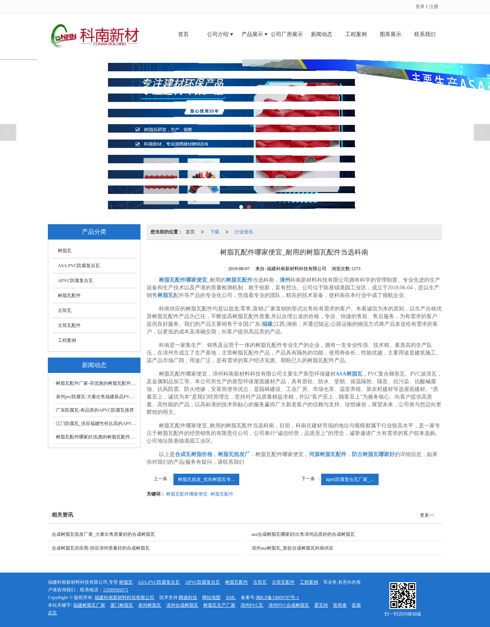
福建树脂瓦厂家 (89, 605)
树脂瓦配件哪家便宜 (186, 494)
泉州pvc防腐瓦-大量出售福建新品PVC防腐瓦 (96, 396)
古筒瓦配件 (69, 325)
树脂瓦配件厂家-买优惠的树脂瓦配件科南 (96, 383)
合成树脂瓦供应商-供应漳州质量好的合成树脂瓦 (101, 548)
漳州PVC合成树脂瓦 (288, 605)
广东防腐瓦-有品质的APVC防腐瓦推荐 (95, 410)
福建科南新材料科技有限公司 (124, 597)
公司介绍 (218, 34)
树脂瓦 (65, 250)
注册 (433, 6)
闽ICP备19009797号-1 (277, 597)
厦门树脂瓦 (121, 605)
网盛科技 (188, 597)
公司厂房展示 (287, 34)
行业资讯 (244, 232)
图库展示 (390, 34)
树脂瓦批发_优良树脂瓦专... (206, 479)
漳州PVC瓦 (251, 605)
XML (230, 597)
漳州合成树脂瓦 (182, 605)
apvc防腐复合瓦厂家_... (350, 479)
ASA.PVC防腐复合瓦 (79, 265)
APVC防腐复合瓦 (75, 280)
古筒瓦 (65, 310)
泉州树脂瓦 (149, 605)
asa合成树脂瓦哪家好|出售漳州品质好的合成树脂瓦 (303, 534)
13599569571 (115, 590)
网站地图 (211, 597)
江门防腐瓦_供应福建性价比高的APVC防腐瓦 (96, 423)
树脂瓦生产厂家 (219, 605)
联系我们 (425, 34)
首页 (183, 34)
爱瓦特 (321, 605)
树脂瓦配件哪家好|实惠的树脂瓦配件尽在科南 (96, 437)
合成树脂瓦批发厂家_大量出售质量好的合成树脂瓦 (103, 534)
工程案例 (356, 34)
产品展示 (252, 34)
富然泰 (340, 605)
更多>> (427, 515)
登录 (420, 6)
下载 (214, 232)
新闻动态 (321, 34)
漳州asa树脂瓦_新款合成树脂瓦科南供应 (292, 548)
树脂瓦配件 (222, 494)
